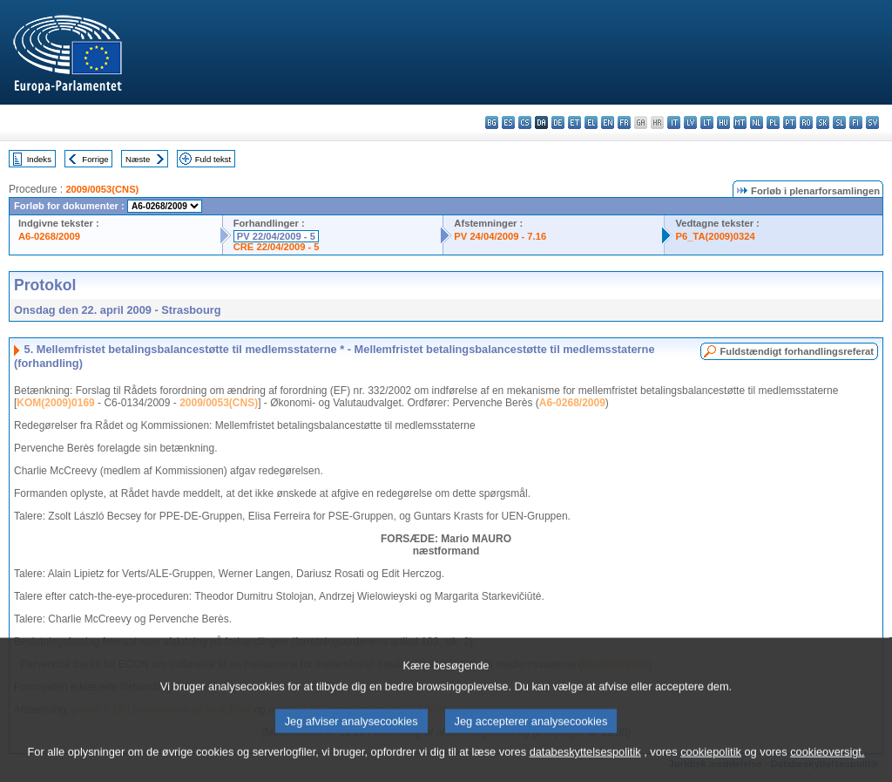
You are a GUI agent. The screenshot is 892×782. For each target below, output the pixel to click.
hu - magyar (723, 122)
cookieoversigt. (827, 763)
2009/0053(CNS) (102, 189)
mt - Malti (740, 122)
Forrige (95, 159)
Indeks (39, 159)
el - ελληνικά (591, 122)
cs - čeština (524, 122)
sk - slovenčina (822, 122)
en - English (607, 122)
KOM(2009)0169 (55, 403)
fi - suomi (855, 122)
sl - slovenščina (839, 122)
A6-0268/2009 (49, 236)
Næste (137, 159)
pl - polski (773, 122)
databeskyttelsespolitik (585, 763)
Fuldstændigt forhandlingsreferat (797, 351)
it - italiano (673, 122)
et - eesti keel (574, 122)
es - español (508, 122)
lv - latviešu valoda (690, 122)
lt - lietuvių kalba (706, 122)
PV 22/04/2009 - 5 (276, 236)
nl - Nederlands (756, 122)
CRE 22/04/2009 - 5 (276, 246)
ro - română (806, 122)
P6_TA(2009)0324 (714, 236)
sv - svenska (872, 122)
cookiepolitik (710, 763)
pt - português (789, 122)
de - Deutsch (557, 122)
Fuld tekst (213, 159)
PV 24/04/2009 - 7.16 (500, 236)
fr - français (624, 122)
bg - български (491, 122)
